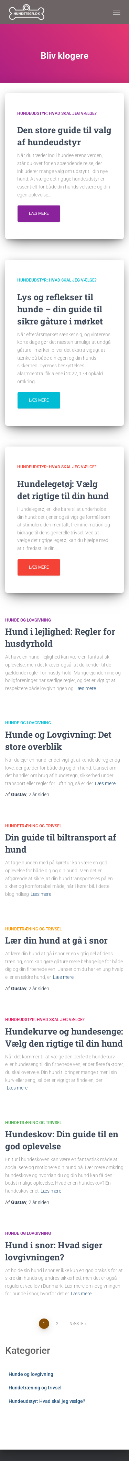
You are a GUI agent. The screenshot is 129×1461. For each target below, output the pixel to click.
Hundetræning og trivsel (33, 826)
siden (39, 794)
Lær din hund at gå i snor (56, 940)
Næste (76, 1323)
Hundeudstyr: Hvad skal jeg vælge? (57, 113)
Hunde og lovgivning (28, 620)
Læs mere (39, 213)
